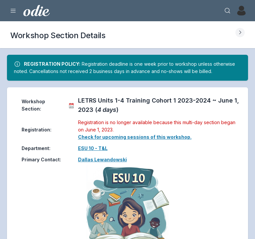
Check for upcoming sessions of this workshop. (135, 137)
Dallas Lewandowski (102, 159)
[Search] (227, 11)
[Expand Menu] (13, 10)
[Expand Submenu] (240, 32)
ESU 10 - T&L (93, 148)
